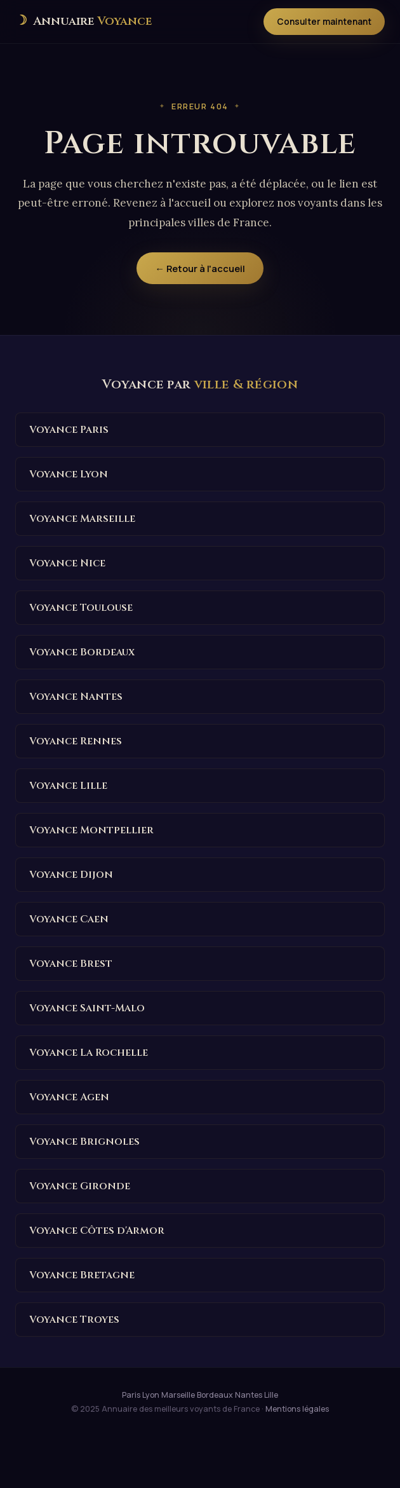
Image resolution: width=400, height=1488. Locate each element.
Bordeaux (215, 1394)
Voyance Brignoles (84, 1142)
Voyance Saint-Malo (87, 1008)
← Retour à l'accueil (200, 268)
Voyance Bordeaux (82, 652)
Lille (271, 1394)
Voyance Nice (67, 563)
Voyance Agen (69, 1097)
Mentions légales (297, 1408)
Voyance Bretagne (82, 1275)
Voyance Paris (69, 430)
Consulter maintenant (324, 21)
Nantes (248, 1394)
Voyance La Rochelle (88, 1053)
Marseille (178, 1394)
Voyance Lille (68, 786)
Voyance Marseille (82, 519)
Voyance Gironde (79, 1186)
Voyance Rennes (75, 741)
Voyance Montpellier (91, 830)
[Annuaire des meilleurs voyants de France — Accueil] (83, 21)
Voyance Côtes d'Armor (96, 1231)
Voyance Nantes (76, 697)
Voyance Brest (70, 964)
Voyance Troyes (74, 1320)
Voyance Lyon (68, 474)
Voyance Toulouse (81, 608)
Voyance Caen (69, 919)
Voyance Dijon (71, 875)
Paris (131, 1394)
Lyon (150, 1394)
